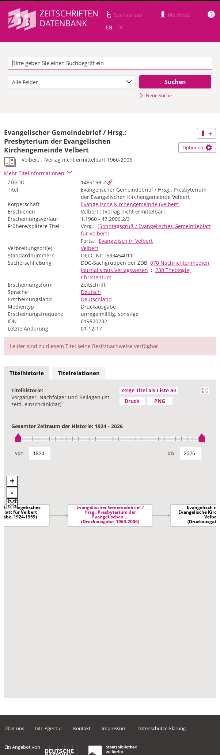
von (19, 452)
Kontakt (82, 728)
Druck (132, 400)
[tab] (26, 373)
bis (171, 452)
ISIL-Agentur (48, 728)
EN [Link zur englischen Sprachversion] (109, 27)
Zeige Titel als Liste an (149, 390)
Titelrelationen (79, 373)
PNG (159, 400)
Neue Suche (155, 95)
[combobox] (72, 81)
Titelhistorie (27, 373)
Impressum (114, 728)
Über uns (14, 728)
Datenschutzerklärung (161, 728)
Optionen (197, 147)
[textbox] (110, 63)
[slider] (110, 439)
